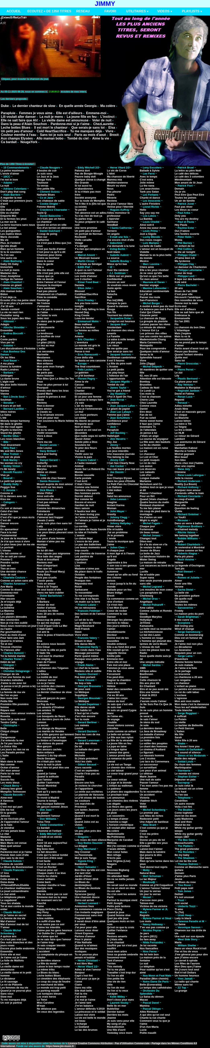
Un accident (147, 794)
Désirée (79, 779)
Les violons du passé (50, 743)
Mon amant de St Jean (188, 182)
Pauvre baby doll (85, 176)
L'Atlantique (182, 330)
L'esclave (180, 695)
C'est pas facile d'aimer (51, 248)
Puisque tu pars (117, 303)
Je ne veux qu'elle (151, 273)
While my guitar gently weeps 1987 (189, 835)
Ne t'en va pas (9, 695)
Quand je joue (115, 912)
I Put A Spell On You (119, 396)
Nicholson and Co (151, 484)
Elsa (111, 127)
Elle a (40, 267)
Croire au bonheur (48, 257)
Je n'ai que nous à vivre (15, 541)
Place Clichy (114, 909)
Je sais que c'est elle (120, 704)
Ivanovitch (113, 692)
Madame (5, 836)
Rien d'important (47, 565)
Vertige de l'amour (11, 279)
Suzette (41, 456)
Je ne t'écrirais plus (12, 818)
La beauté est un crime (189, 788)
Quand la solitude (48, 776)
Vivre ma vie (44, 441)
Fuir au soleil (148, 417)
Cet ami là (43, 631)
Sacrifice (80, 297)
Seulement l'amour (48, 815)
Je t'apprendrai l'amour (14, 821)
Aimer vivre (114, 526)
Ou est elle (113, 891)
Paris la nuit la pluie (49, 764)
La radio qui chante (187, 981)
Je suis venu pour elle (120, 1020)
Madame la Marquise (187, 387)
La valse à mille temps (121, 339)
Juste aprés (114, 288)
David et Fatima (184, 393)
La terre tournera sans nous (17, 224)
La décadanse (183, 646)
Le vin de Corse (117, 170)
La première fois (150, 737)
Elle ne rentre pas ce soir (52, 894)
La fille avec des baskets (155, 441)
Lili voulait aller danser (18, 116)
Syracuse (80, 891)
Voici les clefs (83, 761)
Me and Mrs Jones (11, 450)
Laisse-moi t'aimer (151, 848)
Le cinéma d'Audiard (152, 749)
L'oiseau (5, 550)
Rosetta (5, 716)
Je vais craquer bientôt (51, 945)
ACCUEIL (13, 11)
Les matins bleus (11, 233)
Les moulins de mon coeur (156, 589)
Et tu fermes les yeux (13, 218)
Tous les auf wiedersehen (190, 707)
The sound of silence (188, 752)
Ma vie (4, 239)
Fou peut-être (115, 677)
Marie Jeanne (148, 776)
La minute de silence (153, 327)
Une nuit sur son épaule (189, 936)
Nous (110, 188)
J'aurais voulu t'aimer (153, 701)
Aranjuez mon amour (188, 490)
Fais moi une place (118, 665)
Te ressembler (83, 592)
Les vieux (113, 345)
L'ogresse (181, 698)
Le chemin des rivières (121, 767)
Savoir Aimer (83, 438)
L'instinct (107, 116)
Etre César (43, 646)
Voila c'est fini (183, 806)
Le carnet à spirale (186, 960)
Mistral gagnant (184, 453)
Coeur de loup (183, 273)
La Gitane (43, 674)
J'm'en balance (84, 1005)
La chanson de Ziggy (153, 318)
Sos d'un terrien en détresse (54, 227)
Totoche (42, 426)
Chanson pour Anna (49, 254)
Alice (40, 839)
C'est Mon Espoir (117, 607)
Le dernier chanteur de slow (33, 106)
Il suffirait (180, 716)
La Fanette (113, 336)
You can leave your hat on (123, 469)
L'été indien (114, 490)
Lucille (144, 571)
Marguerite (181, 502)
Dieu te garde (45, 264)
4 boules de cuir (47, 170)
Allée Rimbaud (149, 1011)
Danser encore (9, 523)
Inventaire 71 (148, 426)
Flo (177, 324)
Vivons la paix (83, 456)
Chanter (79, 390)
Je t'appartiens (84, 788)
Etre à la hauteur (85, 327)
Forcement (113, 674)
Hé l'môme (43, 303)
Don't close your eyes (120, 999)
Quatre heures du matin (154, 502)
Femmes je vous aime (35, 113)
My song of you (116, 1023)
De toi (78, 746)
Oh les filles (7, 357)
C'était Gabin (45, 628)
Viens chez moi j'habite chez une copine (189, 464)
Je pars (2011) (148, 936)
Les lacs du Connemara (154, 761)
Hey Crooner (82, 851)
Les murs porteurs (86, 414)
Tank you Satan (149, 191)
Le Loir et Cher (149, 456)
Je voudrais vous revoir (121, 285)
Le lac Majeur (148, 879)
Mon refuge (114, 854)
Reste (40, 399)
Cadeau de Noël (150, 387)
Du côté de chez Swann (51, 478)
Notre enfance (45, 752)
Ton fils (111, 312)
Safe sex (5, 565)
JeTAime (145, 622)
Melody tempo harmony (15, 420)
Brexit (114, 134)
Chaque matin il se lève (51, 873)
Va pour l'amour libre (120, 203)
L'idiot (111, 173)
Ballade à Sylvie (150, 170)
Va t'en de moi (116, 987)
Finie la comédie (47, 297)
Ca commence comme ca (90, 909)
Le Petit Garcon (184, 728)
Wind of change (184, 628)
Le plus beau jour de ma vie (17, 544)
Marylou (42, 469)
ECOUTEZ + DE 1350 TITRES (49, 11)
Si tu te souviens (10, 251)
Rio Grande (82, 182)
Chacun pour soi (47, 870)
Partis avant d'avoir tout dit (191, 348)
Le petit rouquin (150, 459)
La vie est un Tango (119, 764)
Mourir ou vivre (116, 185)
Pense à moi (82, 351)
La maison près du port (189, 613)
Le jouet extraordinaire (14, 891)
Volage (79, 242)
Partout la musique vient (122, 900)
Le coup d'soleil (184, 499)
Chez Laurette (148, 402)
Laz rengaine (182, 680)
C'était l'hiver (83, 484)
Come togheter (184, 812)
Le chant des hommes (153, 746)
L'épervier (113, 218)
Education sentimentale (154, 291)
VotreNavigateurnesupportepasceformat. (50, 83)
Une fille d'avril (116, 1029)
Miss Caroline (45, 1002)
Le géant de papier (118, 408)
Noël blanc (113, 251)
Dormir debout (84, 496)
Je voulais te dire (150, 547)
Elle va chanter (9, 212)
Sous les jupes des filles (15, 318)
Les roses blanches (12, 438)
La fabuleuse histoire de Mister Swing (155, 558)
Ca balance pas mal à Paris (156, 309)
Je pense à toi (148, 432)
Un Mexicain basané (87, 257)
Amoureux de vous (48, 499)
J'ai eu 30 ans (115, 695)
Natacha (112, 294)
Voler (143, 803)
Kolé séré (180, 282)
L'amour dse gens (118, 752)
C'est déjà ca (8, 297)
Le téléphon (147, 966)
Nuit (109, 297)
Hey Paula (181, 224)
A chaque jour (115, 550)
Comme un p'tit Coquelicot (156, 885)
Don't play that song (12, 191)
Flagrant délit (83, 918)
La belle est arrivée (119, 734)
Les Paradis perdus (12, 752)
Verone (179, 586)
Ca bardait (8, 142)
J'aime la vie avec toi (13, 683)
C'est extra (146, 179)
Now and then (183, 821)
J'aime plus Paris (185, 876)
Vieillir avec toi (84, 453)
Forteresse (146, 529)
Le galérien (82, 372)
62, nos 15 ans (149, 375)
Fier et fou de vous (186, 951)
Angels (179, 541)
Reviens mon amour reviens (17, 713)
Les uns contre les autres (155, 336)
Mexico (144, 261)
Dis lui (144, 836)
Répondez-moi (84, 583)
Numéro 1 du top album (51, 755)
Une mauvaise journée (121, 453)
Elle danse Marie (85, 643)
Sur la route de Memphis (90, 200)
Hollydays (146, 619)
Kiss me (5, 499)
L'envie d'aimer (9, 173)
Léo (39, 695)
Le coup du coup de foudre (53, 981)
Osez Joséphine (10, 276)
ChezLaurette (103, 124)
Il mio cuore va (184, 619)
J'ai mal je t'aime (85, 999)
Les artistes (44, 713)
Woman (111, 508)
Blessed (80, 291)
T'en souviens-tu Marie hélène (55, 420)
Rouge (111, 309)
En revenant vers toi (49, 900)
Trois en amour (46, 583)
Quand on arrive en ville (51, 224)
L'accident (43, 951)
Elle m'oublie (115, 529)
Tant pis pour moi (48, 417)
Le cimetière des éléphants (53, 978)
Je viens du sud (150, 722)
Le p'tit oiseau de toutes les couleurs (89, 799)
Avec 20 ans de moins (50, 613)
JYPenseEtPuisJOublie (14, 885)
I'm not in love (9, 179)
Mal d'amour (8, 921)
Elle (2, 206)
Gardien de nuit (84, 505)
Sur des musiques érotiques (86, 950)
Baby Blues (44, 845)
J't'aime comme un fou (189, 550)
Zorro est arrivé (84, 900)
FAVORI (110, 11)
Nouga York (44, 179)
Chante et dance (150, 197)
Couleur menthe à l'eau (18, 134)
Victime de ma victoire (153, 906)
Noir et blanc (83, 426)
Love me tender (84, 318)
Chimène (180, 472)
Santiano (112, 221)
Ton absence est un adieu (90, 212)
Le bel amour (8, 227)
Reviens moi (44, 562)
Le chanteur (44, 221)
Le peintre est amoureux (190, 689)
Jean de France (46, 661)
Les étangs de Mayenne (51, 728)
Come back (44, 882)
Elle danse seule (85, 707)
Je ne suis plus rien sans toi (54, 523)
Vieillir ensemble (47, 432)
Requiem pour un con (188, 652)
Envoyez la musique (49, 285)
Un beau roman (149, 532)
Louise (79, 728)
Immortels (6, 267)
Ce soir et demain (11, 508)
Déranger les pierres (119, 619)
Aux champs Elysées (17, 138)
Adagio (4, 324)
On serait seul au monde (122, 885)
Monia (178, 239)
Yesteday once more (119, 1032)
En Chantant (147, 686)
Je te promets (115, 535)
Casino (144, 677)
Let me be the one (186, 860)
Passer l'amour (149, 782)
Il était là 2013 (148, 695)
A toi (110, 475)
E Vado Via (43, 652)
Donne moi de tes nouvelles (118, 639)
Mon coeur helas (117, 851)
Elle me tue (7, 809)
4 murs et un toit (10, 405)
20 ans (179, 288)
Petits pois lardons (118, 906)
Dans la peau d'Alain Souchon (24, 124)
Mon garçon (44, 746)
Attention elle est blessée (155, 378)
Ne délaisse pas (47, 1008)
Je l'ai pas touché (11, 743)
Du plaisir (43, 812)
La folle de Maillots (12, 960)
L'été (3, 417)
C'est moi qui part (11, 806)
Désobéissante (116, 631)
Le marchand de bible (50, 984)
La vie (143, 450)
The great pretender (187, 848)
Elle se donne (45, 279)
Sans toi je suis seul (55, 134)
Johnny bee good (11, 788)
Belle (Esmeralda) (151, 984)
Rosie (78, 586)
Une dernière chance (13, 571)
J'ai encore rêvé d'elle (120, 239)
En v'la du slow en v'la (153, 544)
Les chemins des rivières (122, 800)
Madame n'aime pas (87, 568)
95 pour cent (82, 689)
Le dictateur (7, 978)
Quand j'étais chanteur (154, 499)
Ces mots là (147, 393)
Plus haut (180, 791)
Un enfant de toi (184, 245)
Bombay (145, 381)
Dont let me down (185, 815)
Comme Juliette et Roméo (156, 610)
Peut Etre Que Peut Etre (189, 194)
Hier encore (7, 598)
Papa (3, 848)
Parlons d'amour (85, 936)
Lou (2, 758)
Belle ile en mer (116, 1005)
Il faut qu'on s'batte (86, 713)
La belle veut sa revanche (156, 628)
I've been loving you (87, 514)
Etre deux (146, 411)
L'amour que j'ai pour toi (52, 529)
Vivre (109, 131)
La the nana (147, 185)
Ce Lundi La (147, 390)
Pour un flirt (147, 496)
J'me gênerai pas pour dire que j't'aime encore (191, 956)
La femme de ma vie (12, 692)
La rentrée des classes (51, 686)
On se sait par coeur (13, 556)
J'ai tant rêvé (83, 873)
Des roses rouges (151, 239)
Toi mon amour (149, 279)
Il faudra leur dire (85, 511)
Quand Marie (45, 393)
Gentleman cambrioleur (121, 357)
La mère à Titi (183, 423)
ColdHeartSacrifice (86, 294)
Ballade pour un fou (119, 589)
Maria (178, 942)
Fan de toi (146, 414)
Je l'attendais (148, 429)
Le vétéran (146, 773)
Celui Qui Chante (150, 312)
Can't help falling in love (90, 309)
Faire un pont (45, 514)
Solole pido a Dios (86, 441)
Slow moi (6, 996)
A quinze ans (8, 936)
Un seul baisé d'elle (49, 589)
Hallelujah (113, 435)
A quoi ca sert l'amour (88, 270)
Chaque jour (147, 526)
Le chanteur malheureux (15, 888)
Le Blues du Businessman (16, 867)
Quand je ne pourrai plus (15, 990)
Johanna (5, 689)
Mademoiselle (115, 833)
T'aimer (5, 927)
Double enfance (117, 643)
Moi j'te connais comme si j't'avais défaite (123, 847)
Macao (144, 999)
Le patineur (114, 788)
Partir (110, 897)
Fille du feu (114, 671)
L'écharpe (81, 1023)
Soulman (5, 399)
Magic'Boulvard (84, 625)
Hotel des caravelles (119, 689)
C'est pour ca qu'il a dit (51, 251)
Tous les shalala (10, 903)
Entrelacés (43, 511)
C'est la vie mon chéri (50, 863)
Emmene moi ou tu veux (52, 897)
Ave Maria (6, 586)
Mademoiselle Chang (153, 339)
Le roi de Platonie (11, 984)
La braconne (182, 674)
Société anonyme (85, 197)
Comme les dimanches (51, 508)
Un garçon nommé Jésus (52, 806)
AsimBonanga (116, 520)
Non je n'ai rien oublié (14, 622)
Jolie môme (147, 182)
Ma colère (107, 106)
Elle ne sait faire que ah (189, 312)
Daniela (41, 891)
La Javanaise (183, 649)
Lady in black (183, 918)
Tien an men (8, 568)
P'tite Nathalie (83, 942)
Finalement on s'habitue (52, 294)
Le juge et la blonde (119, 782)
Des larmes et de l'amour (90, 613)
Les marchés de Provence (84, 805)
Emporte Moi (8, 215)
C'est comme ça (84, 387)
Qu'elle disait (8, 245)
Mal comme (7, 764)
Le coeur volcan (117, 779)
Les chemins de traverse (90, 553)
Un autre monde (185, 803)
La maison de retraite (153, 562)
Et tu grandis (8, 812)
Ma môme (113, 402)
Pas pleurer (114, 191)
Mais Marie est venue (13, 842)
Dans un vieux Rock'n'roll (190, 948)
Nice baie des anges (49, 556)
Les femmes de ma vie (14, 987)
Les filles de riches (151, 815)
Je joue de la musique (14, 538)
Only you (180, 215)
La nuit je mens (51, 116)
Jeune (178, 879)
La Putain (180, 719)
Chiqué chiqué (9, 731)
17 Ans (4, 873)
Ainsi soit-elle (45, 496)
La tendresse (45, 333)
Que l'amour (44, 779)
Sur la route (82, 719)
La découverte (46, 327)
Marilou (41, 547)
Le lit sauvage (9, 981)
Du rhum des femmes (188, 764)
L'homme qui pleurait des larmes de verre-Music (155, 642)
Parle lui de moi (10, 773)
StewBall (112, 224)
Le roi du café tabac (187, 692)
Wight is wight (149, 520)
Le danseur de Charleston (191, 267)
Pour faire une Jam (12, 637)
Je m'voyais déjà (10, 601)
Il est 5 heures (116, 360)
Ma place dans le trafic (89, 571)
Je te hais (6, 824)
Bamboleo (81, 863)
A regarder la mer (11, 197)
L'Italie (4, 755)
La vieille (180, 722)
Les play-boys (116, 372)
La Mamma (7, 610)
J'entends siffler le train (189, 493)
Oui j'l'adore (182, 230)
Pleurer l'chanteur (151, 493)
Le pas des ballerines (88, 544)
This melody (114, 966)
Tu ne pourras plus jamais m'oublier (86, 956)
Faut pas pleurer (47, 291)
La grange (181, 990)
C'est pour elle (183, 294)
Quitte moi (181, 357)
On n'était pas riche (49, 761)
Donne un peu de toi (152, 839)
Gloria (143, 613)
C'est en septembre (87, 770)
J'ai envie (80, 996)
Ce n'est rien (115, 604)
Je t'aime (42, 312)
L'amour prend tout (119, 755)
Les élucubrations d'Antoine (17, 348)
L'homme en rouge (151, 637)
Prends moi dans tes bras (53, 390)
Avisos (111, 580)
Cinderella (43, 505)
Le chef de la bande (87, 668)
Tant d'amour (115, 960)
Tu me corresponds (87, 595)
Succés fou (7, 779)
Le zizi (178, 372)
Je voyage (6, 604)
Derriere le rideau (118, 622)
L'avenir (79, 535)
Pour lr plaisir (83, 939)
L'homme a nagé (117, 821)
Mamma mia (114, 179)
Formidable (7, 595)
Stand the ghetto (10, 432)
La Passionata (83, 854)
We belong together (187, 535)
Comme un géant (11, 285)
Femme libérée (46, 206)
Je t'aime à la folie (186, 668)
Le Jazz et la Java (48, 176)
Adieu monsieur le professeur (118, 214)
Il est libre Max (84, 963)
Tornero (112, 230)
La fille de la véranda (120, 740)
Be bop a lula (83, 683)
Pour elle (180, 505)
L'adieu (41, 671)
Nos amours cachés (49, 749)
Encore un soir (116, 282)
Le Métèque (82, 692)
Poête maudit (148, 1032)
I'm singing (43, 658)
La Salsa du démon (152, 996)
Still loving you (184, 625)
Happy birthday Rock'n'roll (53, 909)
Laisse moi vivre (85, 1014)
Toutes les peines (185, 197)
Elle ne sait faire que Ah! (19, 120)
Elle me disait (45, 270)
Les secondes (45, 351)
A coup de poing (47, 233)
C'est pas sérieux (47, 502)
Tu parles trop (83, 218)
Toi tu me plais (116, 969)
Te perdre (80, 209)
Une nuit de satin (150, 779)
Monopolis (146, 345)
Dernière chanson (86, 490)
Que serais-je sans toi (88, 127)
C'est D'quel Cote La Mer (52, 625)
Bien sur (42, 236)
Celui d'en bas (9, 511)
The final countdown (87, 366)
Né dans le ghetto (11, 423)
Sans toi (180, 360)
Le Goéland (82, 1026)
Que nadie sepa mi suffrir (90, 435)
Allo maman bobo (49, 138)
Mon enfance (45, 363)
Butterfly (42, 463)
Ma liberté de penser (87, 420)
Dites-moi (146, 541)
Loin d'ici (145, 475)
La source (113, 257)
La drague (81, 845)
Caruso (79, 384)
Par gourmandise (11, 631)
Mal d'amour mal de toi (14, 924)
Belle (3, 728)
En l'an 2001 (182, 321)
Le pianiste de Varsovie (89, 794)
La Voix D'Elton (46, 689)
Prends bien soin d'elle (14, 854)
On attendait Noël (118, 876)
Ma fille (179, 734)
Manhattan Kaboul (186, 447)
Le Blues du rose (185, 882)
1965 (143, 668)
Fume (40, 906)
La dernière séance (49, 960)
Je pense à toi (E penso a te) (18, 686)
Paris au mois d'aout (90, 134)
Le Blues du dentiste (87, 888)
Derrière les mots (117, 1014)
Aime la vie (100, 138)
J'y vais (79, 402)
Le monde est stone (187, 773)
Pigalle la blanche (11, 429)
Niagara (112, 863)
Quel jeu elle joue (118, 918)
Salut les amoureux (119, 496)
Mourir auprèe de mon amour (55, 484)
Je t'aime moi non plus (189, 643)
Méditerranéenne (117, 182)
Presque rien (83, 580)
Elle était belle (83, 990)
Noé (109, 867)
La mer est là (8, 221)
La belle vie (182, 592)
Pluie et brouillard (48, 559)
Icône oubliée (45, 918)
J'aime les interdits (48, 927)
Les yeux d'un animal (153, 770)
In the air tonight (185, 251)
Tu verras (42, 185)
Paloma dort (82, 170)
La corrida (81, 526)
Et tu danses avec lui (13, 496)
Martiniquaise (183, 767)
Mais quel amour (10, 845)
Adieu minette (183, 405)
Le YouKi (180, 517)
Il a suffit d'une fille (48, 921)
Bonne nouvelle (84, 475)
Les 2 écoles (147, 758)
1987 (3, 505)
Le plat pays (114, 342)
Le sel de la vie (84, 619)
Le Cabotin (7, 613)
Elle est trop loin (47, 466)
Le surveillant (148, 767)
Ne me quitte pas (117, 348)
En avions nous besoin (51, 643)
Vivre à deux (44, 435)
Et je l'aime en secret (13, 915)
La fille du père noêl (119, 363)
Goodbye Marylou (151, 616)
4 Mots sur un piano (119, 276)
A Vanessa (6, 800)
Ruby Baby (43, 574)
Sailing (179, 574)
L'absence (43, 665)
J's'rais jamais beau (12, 830)
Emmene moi (115, 658)
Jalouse (5, 815)
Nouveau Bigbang (118, 870)
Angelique (146, 601)
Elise (178, 366)
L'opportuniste (116, 378)
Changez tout (148, 538)
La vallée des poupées (154, 743)
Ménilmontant (183, 179)
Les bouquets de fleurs (51, 716)
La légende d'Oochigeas (190, 565)
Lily (177, 375)
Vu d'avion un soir (151, 517)
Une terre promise (86, 227)
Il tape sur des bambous (190, 279)
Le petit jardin (115, 369)
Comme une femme (87, 487)
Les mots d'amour (86, 276)
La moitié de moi (47, 677)
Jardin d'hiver (83, 876)
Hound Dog (82, 312)
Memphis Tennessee (13, 791)
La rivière (145, 740)
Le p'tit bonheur (84, 375)
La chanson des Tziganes (53, 668)
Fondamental (8, 535)
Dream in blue (83, 640)
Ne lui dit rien (45, 550)
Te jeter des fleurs (86, 447)
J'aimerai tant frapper (50, 517)
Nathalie (80, 812)
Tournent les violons (119, 315)
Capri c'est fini (84, 975)
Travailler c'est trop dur (121, 972)
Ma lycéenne (182, 261)
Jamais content (10, 309)
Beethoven (146, 674)
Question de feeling (187, 508)
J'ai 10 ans (6, 306)
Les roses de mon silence (90, 839)
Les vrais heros (46, 996)
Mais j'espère (183, 333)
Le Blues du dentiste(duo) (83, 884)
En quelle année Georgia (78, 106)
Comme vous (148, 405)
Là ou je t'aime (46, 683)
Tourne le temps (47, 800)
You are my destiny (186, 218)
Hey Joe (112, 441)
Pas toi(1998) (115, 300)
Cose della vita (84, 357)
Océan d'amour (9, 767)
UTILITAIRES (136, 11)
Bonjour (80, 972)
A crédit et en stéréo (49, 836)
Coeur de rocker (117, 610)
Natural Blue (147, 873)
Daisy (3, 734)
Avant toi (5, 514)
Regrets (144, 915)
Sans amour (44, 408)
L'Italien (179, 731)
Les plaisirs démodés (13, 616)
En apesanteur (9, 529)
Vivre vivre (81, 634)
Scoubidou (181, 601)
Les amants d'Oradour (50, 707)
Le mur (79, 411)
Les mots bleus (10, 782)
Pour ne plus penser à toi (52, 384)
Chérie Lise (147, 399)
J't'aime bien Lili (185, 257)
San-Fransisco (149, 300)
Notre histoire (45, 375)
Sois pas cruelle (47, 577)
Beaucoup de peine (49, 619)
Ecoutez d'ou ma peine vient (17, 300)
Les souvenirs (116, 815)
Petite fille (6, 701)
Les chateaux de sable (51, 200)
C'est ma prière (149, 833)
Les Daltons (114, 487)
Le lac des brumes (86, 1029)
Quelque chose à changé (90, 179)
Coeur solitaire (46, 879)
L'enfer (41, 348)
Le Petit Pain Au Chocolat (123, 484)
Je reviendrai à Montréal (190, 547)
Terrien (111, 963)
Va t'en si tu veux (117, 990)
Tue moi (79, 450)
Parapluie (8, 113)
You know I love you (187, 746)
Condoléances (84, 393)
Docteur (112, 634)
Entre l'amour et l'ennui (51, 282)
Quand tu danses (117, 306)
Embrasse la (182, 315)
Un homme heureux (187, 975)
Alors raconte (83, 767)
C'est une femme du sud (15, 677)
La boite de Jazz (150, 553)
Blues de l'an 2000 (186, 291)
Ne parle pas (44, 372)
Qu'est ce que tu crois (120, 927)
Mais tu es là (182, 336)
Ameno (79, 336)
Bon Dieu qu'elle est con (90, 870)
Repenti (179, 399)
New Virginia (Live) (118, 860)
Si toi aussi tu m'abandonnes (84, 187)
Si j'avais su (44, 411)
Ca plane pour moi (186, 381)
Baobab (41, 616)
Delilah (179, 894)
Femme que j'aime (118, 414)
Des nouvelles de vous (189, 300)
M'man (41, 1005)
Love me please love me (155, 649)
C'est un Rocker (47, 867)
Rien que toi (44, 568)
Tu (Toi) (179, 912)
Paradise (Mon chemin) (154, 978)
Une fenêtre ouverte (187, 233)
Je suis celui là (184, 785)
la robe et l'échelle (86, 532)
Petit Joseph (114, 903)
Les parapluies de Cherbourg (151, 594)
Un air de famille (185, 200)
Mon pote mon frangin (50, 366)
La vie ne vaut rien (11, 312)
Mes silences (45, 360)
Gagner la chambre (119, 680)
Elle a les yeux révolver (154, 270)
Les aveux (146, 466)
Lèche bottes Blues (49, 975)
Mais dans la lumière (152, 851)
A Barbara (43, 601)
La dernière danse (151, 728)
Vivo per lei (7, 342)
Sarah (178, 737)
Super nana (147, 577)
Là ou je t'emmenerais (88, 408)
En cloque (181, 414)
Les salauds (147, 472)
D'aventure (181, 658)
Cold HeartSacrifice (51, 131)
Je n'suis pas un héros (51, 218)
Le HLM (179, 432)
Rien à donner (45, 405)
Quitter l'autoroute (48, 782)
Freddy (179, 610)
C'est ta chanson (150, 396)
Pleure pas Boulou (186, 351)
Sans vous (6, 993)
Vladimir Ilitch (148, 800)
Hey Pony (43, 912)
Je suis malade (184, 665)
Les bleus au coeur (186, 209)
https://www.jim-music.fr (60, 1046)
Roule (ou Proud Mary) (51, 571)
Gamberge (43, 300)
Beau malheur (83, 324)
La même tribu (46, 969)
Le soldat (80, 417)
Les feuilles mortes (119, 447)
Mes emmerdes (9, 619)
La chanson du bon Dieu (190, 327)
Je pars (144, 933)
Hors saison (82, 508)
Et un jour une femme (88, 396)
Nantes (4, 390)
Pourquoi (42, 387)
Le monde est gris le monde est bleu (87, 347)
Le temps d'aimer (117, 818)
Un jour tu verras (150, 891)
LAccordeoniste (84, 273)
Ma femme (6, 839)
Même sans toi (184, 984)
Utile (110, 984)
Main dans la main (11, 761)
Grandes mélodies (11, 680)
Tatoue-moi (147, 903)
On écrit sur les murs (50, 487)
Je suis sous (44, 173)
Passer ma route (150, 297)
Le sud (144, 963)
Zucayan (112, 993)
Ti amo (179, 909)
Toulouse (42, 182)
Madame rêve (8, 273)
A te (2, 336)
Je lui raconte (148, 945)
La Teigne (181, 426)
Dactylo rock (44, 888)
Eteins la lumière (10, 366)
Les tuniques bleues (49, 993)
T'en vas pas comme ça (154, 927)
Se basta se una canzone (90, 360)
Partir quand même (86, 655)
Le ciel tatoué (115, 770)
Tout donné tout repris (154, 867)
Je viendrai (7, 827)
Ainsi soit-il (147, 224)
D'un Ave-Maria (149, 1026)
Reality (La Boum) (186, 484)
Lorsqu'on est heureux (121, 321)
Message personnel (87, 652)
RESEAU (83, 11)
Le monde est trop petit (51, 987)
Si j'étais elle (115, 939)
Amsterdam (114, 327)
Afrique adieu (148, 671)
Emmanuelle (182, 318)
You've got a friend (118, 390)
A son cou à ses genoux (122, 565)
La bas (111, 291)
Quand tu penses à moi (51, 396)
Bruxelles (146, 384)
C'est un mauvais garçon (190, 411)
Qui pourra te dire (151, 854)
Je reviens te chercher (88, 785)
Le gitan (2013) (46, 342)
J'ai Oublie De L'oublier (51, 933)
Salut (110, 493)
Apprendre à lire (117, 562)
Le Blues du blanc (48, 972)
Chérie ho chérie (47, 876)
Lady (40, 526)
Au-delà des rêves (86, 743)
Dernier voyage (149, 285)
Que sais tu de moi (12, 857)
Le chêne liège (84, 538)
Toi (39, 423)
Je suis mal (114, 707)
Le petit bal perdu (11, 481)
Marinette (42, 354)
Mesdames (43, 357)
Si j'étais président (86, 758)
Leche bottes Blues (15, 127)
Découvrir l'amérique (188, 297)
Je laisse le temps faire (89, 399)
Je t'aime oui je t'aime (13, 957)
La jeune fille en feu (82, 116)
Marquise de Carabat (120, 839)
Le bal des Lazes (150, 634)
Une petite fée (115, 978)
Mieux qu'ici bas (117, 264)
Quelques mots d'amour (155, 351)
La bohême (7, 607)
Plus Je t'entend (10, 242)
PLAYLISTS (190, 11)
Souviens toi (82, 444)
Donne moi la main (186, 303)
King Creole (82, 315)
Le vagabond (8, 900)
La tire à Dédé (183, 429)
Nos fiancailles (149, 948)
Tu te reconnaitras (151, 791)
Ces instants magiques (89, 912)
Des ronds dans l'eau (88, 649)
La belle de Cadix (150, 245)
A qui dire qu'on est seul (155, 1014)
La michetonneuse (151, 631)
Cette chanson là (150, 680)
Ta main (41, 788)
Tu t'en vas (7, 254)
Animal (79, 466)
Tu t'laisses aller (10, 649)
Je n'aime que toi (47, 936)
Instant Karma (116, 505)
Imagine (112, 502)
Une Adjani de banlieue (154, 821)
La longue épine (117, 749)
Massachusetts (184, 842)
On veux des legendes (50, 1011)
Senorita (5, 776)
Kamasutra (146, 625)
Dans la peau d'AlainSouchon (55, 634)
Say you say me (150, 212)
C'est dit (5, 520)
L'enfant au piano (185, 686)
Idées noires (8, 411)
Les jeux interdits (118, 450)
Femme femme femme (188, 661)
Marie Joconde (9, 236)
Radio (143, 652)
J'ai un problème (117, 532)
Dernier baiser (116, 1011)
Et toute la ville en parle (51, 649)
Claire (78, 984)
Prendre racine (9, 562)
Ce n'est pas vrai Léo (13, 939)
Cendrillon (181, 800)
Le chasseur (147, 453)
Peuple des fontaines (88, 577)
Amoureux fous (84, 906)
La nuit (4, 185)
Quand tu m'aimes (11, 640)
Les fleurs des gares (119, 806)
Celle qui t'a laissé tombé (52, 854)
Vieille (178, 511)
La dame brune (9, 378)
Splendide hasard (151, 357)
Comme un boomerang (189, 634)
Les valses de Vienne (88, 622)
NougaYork (28, 142)
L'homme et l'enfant (49, 830)
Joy (77, 616)
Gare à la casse (116, 683)
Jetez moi (43, 318)
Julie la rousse (184, 478)
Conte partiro (8, 339)
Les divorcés (148, 469)
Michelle (80, 755)
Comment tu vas (117, 613)
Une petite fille (46, 188)
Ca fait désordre (47, 851)
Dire (2, 526)
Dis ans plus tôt (149, 683)
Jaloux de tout (116, 701)
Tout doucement (10, 444)
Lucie (143, 1029)
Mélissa (111, 842)
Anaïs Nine (181, 408)
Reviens (42, 402)
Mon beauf (181, 456)
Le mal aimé (7, 894)
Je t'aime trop (45, 942)
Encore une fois (84, 782)
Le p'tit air (146, 294)
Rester (111, 933)
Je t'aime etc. (115, 716)
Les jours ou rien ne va (14, 749)
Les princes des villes (153, 333)
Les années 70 (46, 710)
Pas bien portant (85, 677)
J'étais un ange (149, 435)
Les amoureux (116, 797)
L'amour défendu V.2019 (90, 1008)
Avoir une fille (183, 583)
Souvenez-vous (116, 957)
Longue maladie (150, 478)
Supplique (81, 695)
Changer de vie (9, 674)
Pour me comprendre (153, 348)
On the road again (11, 426)
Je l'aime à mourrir (86, 517)
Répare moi (7, 710)
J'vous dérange (46, 948)
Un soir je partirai (11, 1002)
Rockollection (115, 1026)
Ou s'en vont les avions (121, 894)
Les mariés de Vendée (50, 731)
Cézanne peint (149, 315)
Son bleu (180, 459)
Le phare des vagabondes (123, 791)
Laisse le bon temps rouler (53, 966)
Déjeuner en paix (185, 779)
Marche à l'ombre (185, 450)
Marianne (145, 481)
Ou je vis (180, 191)
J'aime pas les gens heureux (54, 930)
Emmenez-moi (9, 592)
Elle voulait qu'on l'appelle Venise (118, 651)
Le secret (42, 725)
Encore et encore (85, 502)
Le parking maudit (48, 990)
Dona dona (7, 882)
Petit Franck (82, 628)
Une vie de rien (116, 981)
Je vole (144, 725)
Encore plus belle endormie (17, 948)
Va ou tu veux (45, 429)
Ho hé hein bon (149, 954)
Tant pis (179, 568)
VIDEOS (163, 11)
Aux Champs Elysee (119, 478)
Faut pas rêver (183, 206)
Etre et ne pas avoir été (154, 689)
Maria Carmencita (151, 342)
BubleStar (113, 1008)
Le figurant (146, 752)
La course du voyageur (154, 438)
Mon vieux (43, 369)
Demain (179, 188)
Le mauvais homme (152, 755)
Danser (111, 616)
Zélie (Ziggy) (147, 363)
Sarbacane (81, 589)
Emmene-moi (96, 113)
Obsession (113, 873)
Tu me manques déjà (86, 131)
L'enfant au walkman (120, 785)
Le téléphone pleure (12, 897)
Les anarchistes (150, 188)
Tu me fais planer (150, 508)
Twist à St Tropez (47, 586)
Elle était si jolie (10, 209)
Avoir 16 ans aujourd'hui (52, 842)
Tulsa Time (43, 821)
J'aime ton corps (117, 698)
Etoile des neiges (185, 758)
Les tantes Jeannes (87, 809)
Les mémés (82, 725)
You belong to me (118, 456)
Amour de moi (45, 604)
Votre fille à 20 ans (186, 740)
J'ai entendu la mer (12, 740)
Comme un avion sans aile (16, 580)
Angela (111, 559)
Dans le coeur (45, 261)
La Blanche (181, 417)
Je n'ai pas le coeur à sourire (55, 309)
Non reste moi (9, 698)
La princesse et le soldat (90, 1011)
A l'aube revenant (85, 463)
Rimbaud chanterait (152, 505)
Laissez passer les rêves (155, 324)
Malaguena (7, 668)
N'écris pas (114, 857)
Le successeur (149, 764)
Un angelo (113, 233)
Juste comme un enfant (121, 731)
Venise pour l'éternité (120, 206)
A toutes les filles (47, 610)
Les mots (145, 921)
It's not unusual (184, 897)
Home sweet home (151, 420)
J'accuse (145, 698)
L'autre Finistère (150, 203)
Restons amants (117, 936)
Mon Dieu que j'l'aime (188, 966)
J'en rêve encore (85, 716)
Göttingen (6, 375)
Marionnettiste (183, 339)
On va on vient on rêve (121, 888)
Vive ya (4, 475)
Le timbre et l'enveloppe (52, 740)
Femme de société (11, 863)
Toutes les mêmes (186, 604)
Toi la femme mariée (12, 655)
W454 (143, 806)
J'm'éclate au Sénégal (88, 264)
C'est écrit (81, 481)
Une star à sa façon (87, 598)
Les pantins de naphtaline (84, 558)
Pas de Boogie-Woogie (89, 173)
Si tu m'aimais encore (50, 414)
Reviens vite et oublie (88, 671)
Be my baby (182, 854)
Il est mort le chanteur (51, 127)
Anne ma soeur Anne (153, 227)
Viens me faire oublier (50, 592)
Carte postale (83, 478)
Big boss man (45, 848)
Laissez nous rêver (86, 930)
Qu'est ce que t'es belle (154, 276)
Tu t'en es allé (115, 975)
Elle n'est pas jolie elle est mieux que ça (53, 275)
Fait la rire (81, 993)
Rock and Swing (47, 453)
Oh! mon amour (10, 770)
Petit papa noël (184, 888)
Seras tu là (146, 354)
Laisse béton (182, 420)
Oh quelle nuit (183, 598)
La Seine (180, 924)
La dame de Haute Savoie (90, 529)
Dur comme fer (84, 499)
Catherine (43, 239)
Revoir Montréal (47, 785)
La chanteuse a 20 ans (188, 677)
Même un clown (46, 472)
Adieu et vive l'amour (88, 969)
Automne (112, 571)
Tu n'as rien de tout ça (88, 215)
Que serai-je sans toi (120, 351)
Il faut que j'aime (150, 423)
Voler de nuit (101, 120)
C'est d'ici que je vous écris (17, 517)
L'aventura (81, 342)
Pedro (110, 194)
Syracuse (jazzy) (85, 894)
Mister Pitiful (44, 493)
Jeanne (111, 1017)
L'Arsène (112, 366)
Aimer (178, 580)
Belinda (5, 876)
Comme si (6, 493)
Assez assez (114, 568)
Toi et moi (6, 643)
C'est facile (43, 860)
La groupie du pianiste (154, 321)
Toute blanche (183, 710)
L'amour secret (46, 680)
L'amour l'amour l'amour (155, 888)
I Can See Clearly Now (121, 463)
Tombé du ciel (78, 138)
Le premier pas (149, 812)
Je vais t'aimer (149, 719)
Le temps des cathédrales (156, 987)
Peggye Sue (7, 487)
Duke (5, 106)
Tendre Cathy (8, 722)
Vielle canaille (83, 239)
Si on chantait (115, 942)
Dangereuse (7, 737)
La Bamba (146, 218)
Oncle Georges (46, 758)
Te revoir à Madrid (48, 797)
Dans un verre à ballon (189, 523)
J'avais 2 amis (45, 520)
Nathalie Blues (46, 194)
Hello (143, 209)
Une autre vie (8, 257)
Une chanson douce (87, 897)
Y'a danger (81, 245)
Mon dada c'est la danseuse (192, 704)
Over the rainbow (117, 270)
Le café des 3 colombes (189, 176)
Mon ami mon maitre (187, 701)
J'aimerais (43, 306)
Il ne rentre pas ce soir (51, 924)
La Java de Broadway (153, 731)
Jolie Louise (44, 447)
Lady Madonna (184, 818)
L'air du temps (83, 405)
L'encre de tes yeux (87, 541)
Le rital (4, 833)
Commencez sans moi (88, 915)
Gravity (111, 514)
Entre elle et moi (10, 954)
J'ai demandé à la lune (121, 245)
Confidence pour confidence (117, 422)
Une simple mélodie (152, 661)
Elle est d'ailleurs (69, 113)
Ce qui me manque (48, 622)
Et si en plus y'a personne (16, 303)
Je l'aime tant (83, 1002)
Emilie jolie (114, 655)
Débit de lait (7, 661)
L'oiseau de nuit (150, 646)
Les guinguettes (10, 230)
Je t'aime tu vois (47, 315)
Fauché (41, 903)
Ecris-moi (180, 306)
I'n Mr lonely (7, 469)
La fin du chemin (150, 444)
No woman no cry (11, 463)
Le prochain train (117, 794)
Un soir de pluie (10, 456)
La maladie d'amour (152, 734)
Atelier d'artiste (46, 607)
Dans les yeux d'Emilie (121, 481)
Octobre (80, 574)
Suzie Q (41, 212)
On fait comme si (11, 553)
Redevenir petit (149, 818)
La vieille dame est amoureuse (65, 120)
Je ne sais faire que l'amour (54, 939)
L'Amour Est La (149, 330)
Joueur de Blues (150, 550)
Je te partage (183, 671)
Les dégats (114, 803)
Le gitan (42, 339)
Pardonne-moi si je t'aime (70, 124)
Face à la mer (8, 532)
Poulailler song (9, 315)
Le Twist (42, 999)
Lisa (77, 565)
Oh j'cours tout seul (187, 969)
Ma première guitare (187, 595)
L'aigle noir (7, 381)
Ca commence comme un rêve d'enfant (123, 600)
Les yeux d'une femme (51, 538)
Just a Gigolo (148, 233)
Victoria (144, 797)
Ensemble (6, 330)
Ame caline (147, 607)
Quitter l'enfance (117, 930)
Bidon (4, 294)
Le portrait (6, 547)
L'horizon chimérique (120, 824)
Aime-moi (6, 797)
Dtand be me (182, 824)
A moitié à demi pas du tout (157, 306)
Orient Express (84, 933)
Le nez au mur (45, 345)
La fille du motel (47, 963)
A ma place (7, 363)
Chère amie (147, 267)
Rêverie (111, 197)
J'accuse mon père (151, 900)
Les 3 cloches (83, 279)
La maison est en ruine (154, 447)
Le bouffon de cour (49, 336)
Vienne (4, 393)
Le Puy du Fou (46, 704)
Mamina (144, 1005)
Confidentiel (114, 279)
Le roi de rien (148, 463)
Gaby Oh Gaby (9, 264)
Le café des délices (187, 173)
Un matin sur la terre (87, 601)
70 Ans (41, 598)
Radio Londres (9, 369)
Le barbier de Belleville (189, 725)
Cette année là (9, 879)
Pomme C (6, 559)
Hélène (111, 686)
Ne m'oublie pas (150, 574)
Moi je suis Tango (85, 857)
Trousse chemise (11, 646)
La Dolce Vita (8, 746)
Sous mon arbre (117, 951)
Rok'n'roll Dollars (185, 972)
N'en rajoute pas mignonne (53, 553)
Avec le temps (148, 176)
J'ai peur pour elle (86, 927)
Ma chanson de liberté (121, 176)
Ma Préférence (116, 836)
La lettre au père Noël (188, 170)
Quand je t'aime (46, 773)
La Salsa (5, 414)
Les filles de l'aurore (187, 963)
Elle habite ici (83, 710)
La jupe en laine (117, 746)
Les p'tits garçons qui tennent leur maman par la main (55, 736)
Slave (78, 631)
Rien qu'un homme (12, 248)
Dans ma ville (83, 987)
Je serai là (146, 716)
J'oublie (112, 722)
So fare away (148, 939)
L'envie (111, 538)
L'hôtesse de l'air (117, 375)
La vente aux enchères (89, 791)
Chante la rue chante (153, 1017)
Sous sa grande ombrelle (122, 954)
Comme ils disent (11, 589)
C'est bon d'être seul (49, 857)
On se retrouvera (85, 607)
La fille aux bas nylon (120, 737)
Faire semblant (46, 288)
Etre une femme (150, 692)
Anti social (181, 903)
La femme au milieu (87, 330)
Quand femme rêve (119, 915)
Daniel (144, 408)
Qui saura (146, 857)
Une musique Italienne (51, 803)
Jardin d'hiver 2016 (86, 879)
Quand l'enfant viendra (189, 354)
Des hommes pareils (87, 493)
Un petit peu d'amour (17, 131)
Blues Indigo (115, 592)
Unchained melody (186, 529)
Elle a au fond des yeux (121, 646)
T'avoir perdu (45, 580)
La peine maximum (12, 170)
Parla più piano (184, 556)
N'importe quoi (84, 423)
